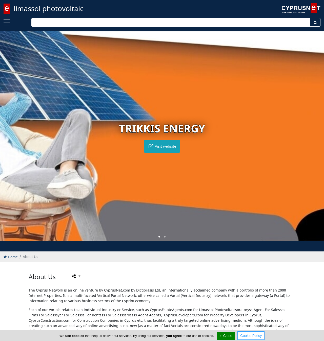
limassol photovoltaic (48, 8)
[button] (159, 236)
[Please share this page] (76, 276)
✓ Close (225, 336)
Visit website (162, 146)
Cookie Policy (251, 336)
